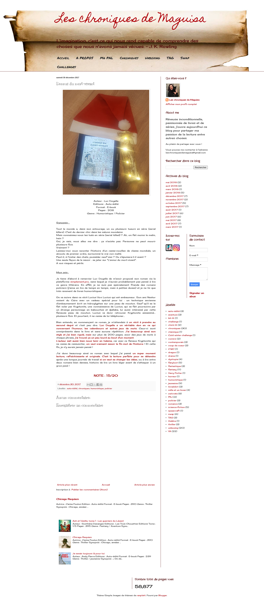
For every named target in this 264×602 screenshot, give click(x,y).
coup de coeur (176, 345)
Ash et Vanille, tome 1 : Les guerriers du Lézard (98, 521)
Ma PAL (106, 57)
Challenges (66, 66)
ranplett (141, 595)
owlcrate (173, 393)
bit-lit (171, 318)
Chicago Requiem (67, 499)
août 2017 (172, 210)
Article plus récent (67, 484)
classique (173, 332)
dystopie (173, 359)
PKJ (170, 397)
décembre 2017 (175, 196)
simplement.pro (79, 281)
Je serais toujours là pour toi (89, 553)
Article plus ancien (144, 484)
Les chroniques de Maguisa (131, 19)
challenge (173, 321)
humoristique (97, 388)
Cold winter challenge (180, 335)
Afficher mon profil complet (181, 104)
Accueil (63, 57)
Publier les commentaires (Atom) (90, 489)
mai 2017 (171, 220)
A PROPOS (84, 57)
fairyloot (173, 362)
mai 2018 (171, 182)
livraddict (173, 386)
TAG (170, 57)
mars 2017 (172, 227)
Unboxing (152, 57)
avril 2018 (171, 186)
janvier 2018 (173, 192)
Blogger (162, 595)
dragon (172, 352)
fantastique (174, 366)
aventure (172, 314)
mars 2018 (172, 189)
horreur (172, 376)
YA (169, 431)
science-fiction (176, 407)
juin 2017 (171, 216)
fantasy (172, 369)
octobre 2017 (174, 203)
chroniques (84, 388)
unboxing (173, 428)
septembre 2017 (175, 206)
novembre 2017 (175, 199)
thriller (171, 424)
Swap (184, 57)
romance (173, 404)
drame (171, 356)
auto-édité (72, 388)
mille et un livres (177, 390)
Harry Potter (175, 373)
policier (108, 388)
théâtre (172, 421)
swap (171, 414)
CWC (171, 349)
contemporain (176, 342)
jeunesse (173, 383)
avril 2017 (171, 223)
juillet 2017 (172, 213)
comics (172, 338)
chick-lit (172, 325)
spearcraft (174, 410)
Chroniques (129, 57)
